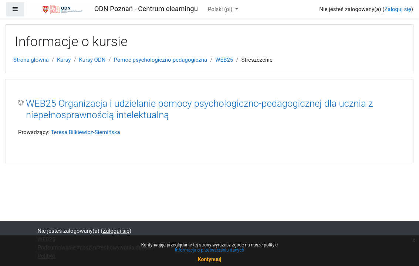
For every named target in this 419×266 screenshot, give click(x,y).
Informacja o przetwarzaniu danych (209, 250)
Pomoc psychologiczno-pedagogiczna (160, 60)
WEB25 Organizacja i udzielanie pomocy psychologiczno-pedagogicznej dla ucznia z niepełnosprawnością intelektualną (199, 109)
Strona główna (31, 60)
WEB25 (224, 60)
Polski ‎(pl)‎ (221, 9)
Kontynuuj (209, 259)
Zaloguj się (397, 9)
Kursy (64, 60)
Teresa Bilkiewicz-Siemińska (85, 132)
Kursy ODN (92, 60)
